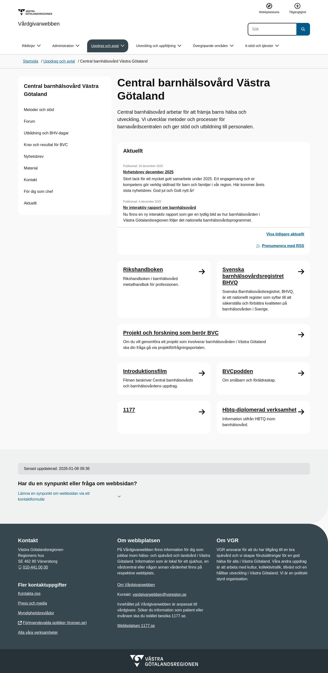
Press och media (32, 603)
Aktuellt (30, 203)
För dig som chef (38, 191)
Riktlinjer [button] (31, 45)
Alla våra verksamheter (38, 632)
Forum (29, 121)
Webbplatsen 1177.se (136, 626)
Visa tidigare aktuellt (285, 234)
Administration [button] (66, 45)
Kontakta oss (29, 593)
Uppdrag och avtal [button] (107, 45)
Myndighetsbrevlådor (36, 613)
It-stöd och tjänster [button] (262, 45)
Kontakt (30, 180)
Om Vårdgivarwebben (136, 585)
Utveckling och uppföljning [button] (158, 45)
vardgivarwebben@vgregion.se (159, 594)
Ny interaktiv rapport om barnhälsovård (159, 208)
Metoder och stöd (39, 110)
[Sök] (272, 29)
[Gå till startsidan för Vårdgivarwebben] (39, 18)
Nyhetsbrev (34, 156)
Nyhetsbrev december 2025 (148, 172)
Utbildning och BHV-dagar (46, 133)
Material (31, 168)
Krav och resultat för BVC (46, 145)
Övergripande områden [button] (213, 45)
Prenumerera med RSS (280, 246)
